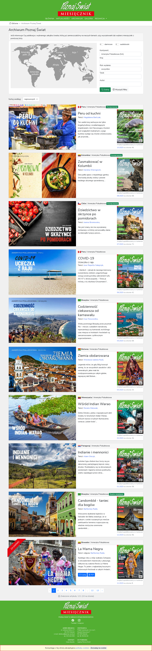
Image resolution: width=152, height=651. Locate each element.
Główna (13, 23)
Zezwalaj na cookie (98, 648)
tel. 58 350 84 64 (82, 636)
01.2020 (120, 486)
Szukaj (105, 89)
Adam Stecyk (89, 456)
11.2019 (120, 583)
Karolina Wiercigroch (92, 170)
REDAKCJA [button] (100, 18)
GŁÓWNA (49, 18)
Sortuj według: (15, 99)
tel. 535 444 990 (69, 636)
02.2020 (120, 438)
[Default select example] (31, 99)
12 (92, 590)
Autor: (102, 80)
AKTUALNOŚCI (62, 18)
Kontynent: (104, 50)
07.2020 (120, 244)
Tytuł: (102, 73)
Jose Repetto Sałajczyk (93, 265)
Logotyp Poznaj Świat (83, 642)
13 (98, 590)
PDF (91, 575)
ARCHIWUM (77, 18)
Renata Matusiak (90, 408)
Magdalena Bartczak (92, 117)
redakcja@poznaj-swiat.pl (67, 634)
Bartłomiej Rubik (90, 509)
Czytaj (82, 575)
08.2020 (120, 196)
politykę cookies (82, 648)
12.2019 (120, 535)
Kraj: (101, 58)
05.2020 (120, 341)
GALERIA (89, 18)
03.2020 (120, 390)
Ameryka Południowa (96, 107)
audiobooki (124, 44)
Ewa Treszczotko (90, 319)
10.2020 (120, 147)
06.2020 (120, 292)
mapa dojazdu (70, 642)
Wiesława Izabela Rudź (93, 359)
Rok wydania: (105, 65)
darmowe (108, 44)
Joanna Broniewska (91, 222)
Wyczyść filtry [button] (120, 89)
